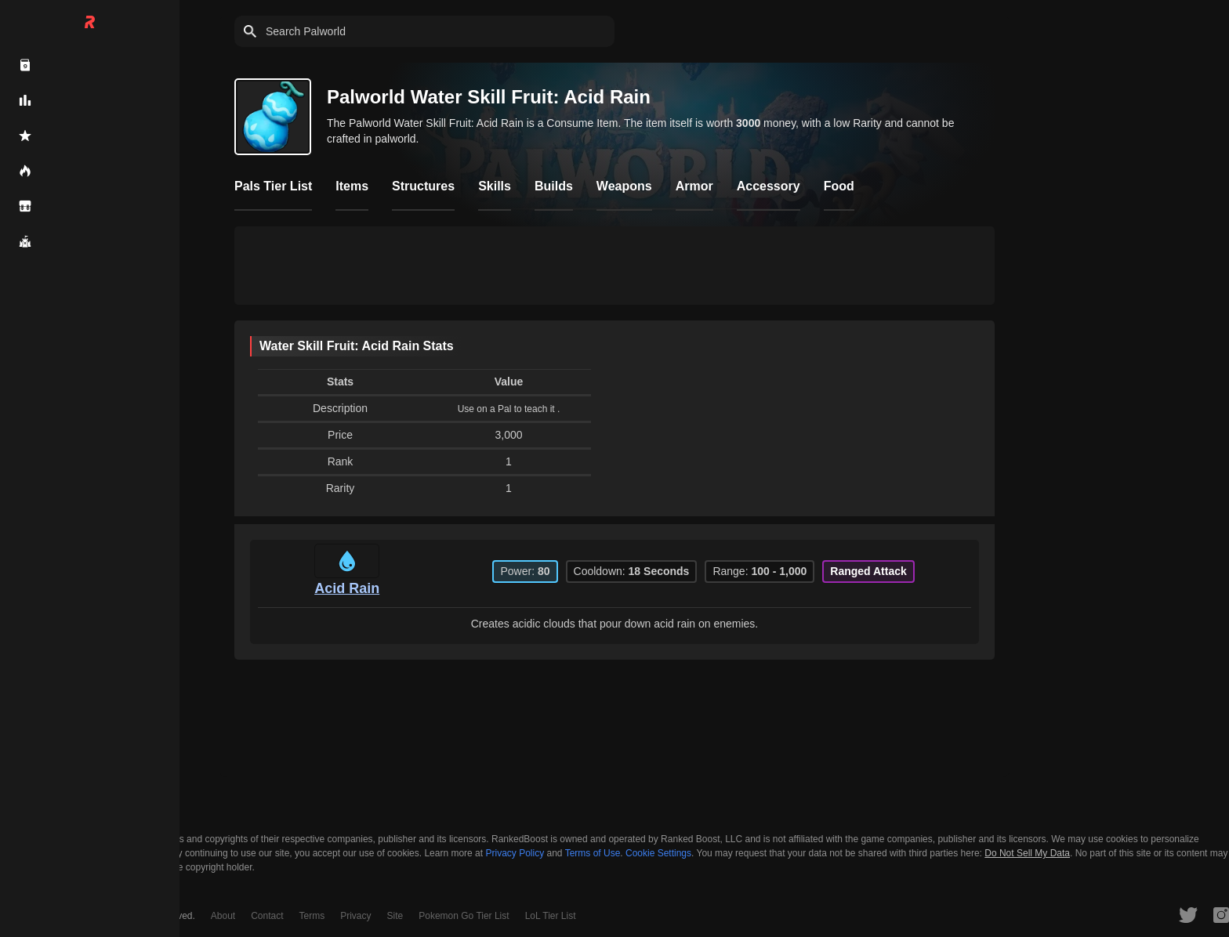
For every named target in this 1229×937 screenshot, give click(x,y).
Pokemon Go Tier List (464, 915)
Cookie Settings (658, 853)
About (223, 915)
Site (395, 915)
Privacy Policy (514, 853)
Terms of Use (593, 853)
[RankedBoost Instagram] (1221, 914)
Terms (312, 915)
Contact (267, 915)
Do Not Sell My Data (1027, 853)
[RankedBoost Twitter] (1188, 914)
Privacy (355, 915)
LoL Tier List (550, 915)
